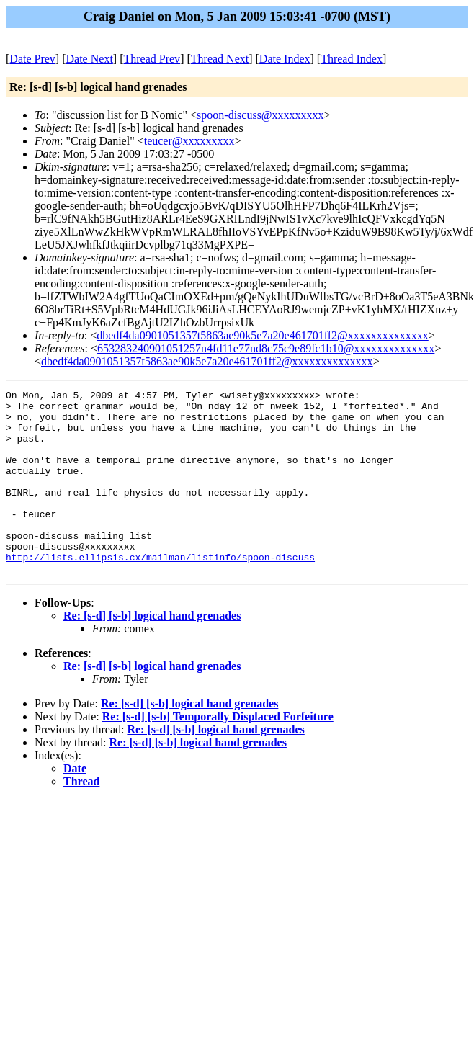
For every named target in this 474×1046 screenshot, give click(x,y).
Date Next (89, 59)
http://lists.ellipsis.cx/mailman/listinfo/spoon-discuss (160, 591)
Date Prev (32, 59)
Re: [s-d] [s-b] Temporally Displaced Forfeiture (218, 753)
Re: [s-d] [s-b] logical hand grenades (152, 652)
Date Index (284, 59)
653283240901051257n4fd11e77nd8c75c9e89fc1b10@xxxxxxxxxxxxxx (265, 348)
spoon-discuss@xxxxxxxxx (260, 115)
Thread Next (220, 59)
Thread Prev (151, 59)
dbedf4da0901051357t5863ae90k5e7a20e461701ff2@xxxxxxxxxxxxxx (263, 335)
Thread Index (352, 59)
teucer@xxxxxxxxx (189, 141)
